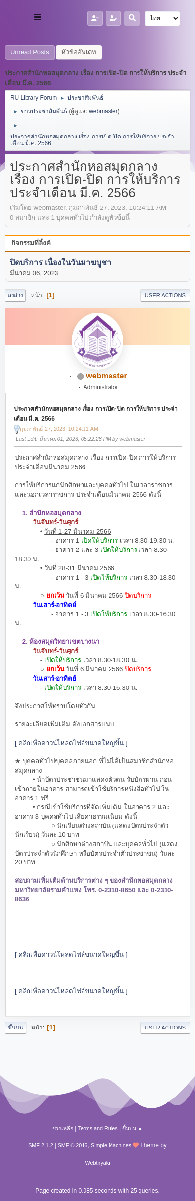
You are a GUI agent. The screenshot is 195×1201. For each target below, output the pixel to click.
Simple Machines (111, 1145)
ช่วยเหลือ (62, 1128)
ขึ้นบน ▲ (132, 1128)
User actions (165, 295)
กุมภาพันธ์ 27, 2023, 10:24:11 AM (59, 429)
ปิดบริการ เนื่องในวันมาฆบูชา (60, 263)
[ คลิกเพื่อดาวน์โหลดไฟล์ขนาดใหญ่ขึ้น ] (71, 743)
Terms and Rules (98, 1128)
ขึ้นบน (15, 1027)
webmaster (103, 111)
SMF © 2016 (73, 1145)
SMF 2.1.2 (40, 1145)
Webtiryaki (97, 1163)
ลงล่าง (15, 295)
